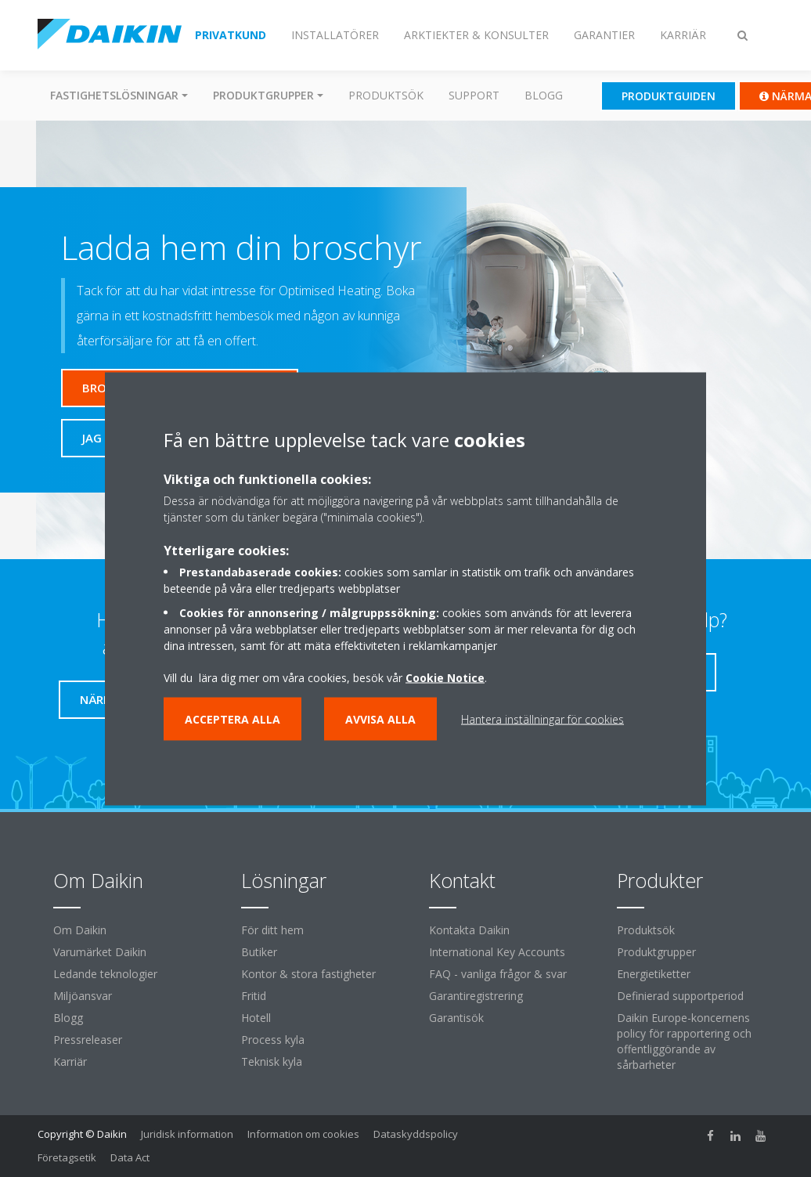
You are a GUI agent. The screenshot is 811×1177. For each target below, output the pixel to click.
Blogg (543, 95)
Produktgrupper (656, 951)
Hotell (256, 1017)
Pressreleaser (87, 1039)
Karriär (70, 1061)
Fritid (253, 995)
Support (474, 95)
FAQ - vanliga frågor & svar (498, 973)
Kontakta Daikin (469, 929)
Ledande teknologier (105, 973)
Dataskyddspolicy (415, 1134)
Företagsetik (67, 1157)
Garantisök (456, 1017)
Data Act (130, 1157)
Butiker (259, 951)
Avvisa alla (380, 718)
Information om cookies (303, 1134)
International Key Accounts (497, 951)
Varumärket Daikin (99, 951)
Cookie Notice (445, 677)
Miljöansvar (82, 995)
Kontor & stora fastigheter (308, 973)
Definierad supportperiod (680, 995)
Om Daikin (79, 929)
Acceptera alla (232, 718)
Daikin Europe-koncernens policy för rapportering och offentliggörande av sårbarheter (684, 1041)
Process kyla (273, 1039)
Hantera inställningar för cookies (542, 718)
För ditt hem (272, 929)
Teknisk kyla (271, 1061)
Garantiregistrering (476, 995)
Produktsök (386, 95)
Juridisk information (187, 1134)
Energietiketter (653, 973)
